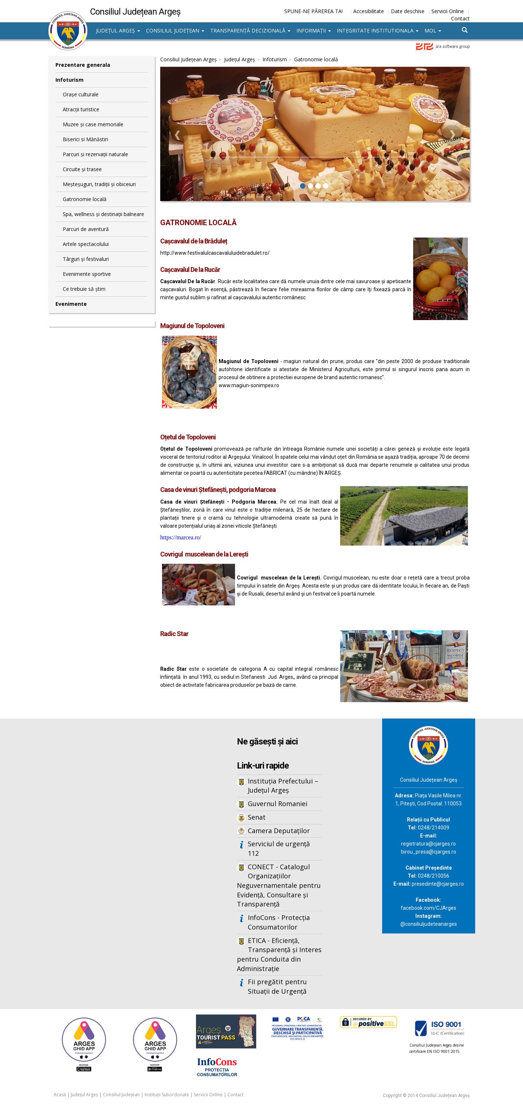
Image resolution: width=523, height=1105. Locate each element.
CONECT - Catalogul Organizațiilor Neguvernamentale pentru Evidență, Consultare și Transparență (279, 885)
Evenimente (71, 303)
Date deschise (407, 11)
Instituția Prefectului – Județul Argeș (283, 786)
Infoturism (69, 79)
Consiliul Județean (175, 30)
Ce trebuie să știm (84, 288)
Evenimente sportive (87, 273)
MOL (432, 30)
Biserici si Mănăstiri (85, 139)
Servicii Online (447, 11)
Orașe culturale (81, 94)
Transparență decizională (250, 30)
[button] (178, 135)
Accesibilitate (368, 11)
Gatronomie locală (85, 199)
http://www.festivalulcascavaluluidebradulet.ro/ (215, 253)
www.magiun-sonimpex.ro (249, 385)
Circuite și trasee (82, 169)
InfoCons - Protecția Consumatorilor (279, 922)
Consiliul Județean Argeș (188, 59)
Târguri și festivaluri (86, 258)
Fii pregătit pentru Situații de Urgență (277, 986)
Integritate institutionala (378, 30)
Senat (257, 817)
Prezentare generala (82, 64)
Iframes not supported (119, 838)
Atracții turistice (81, 109)
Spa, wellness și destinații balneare (103, 214)
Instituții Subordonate (167, 1094)
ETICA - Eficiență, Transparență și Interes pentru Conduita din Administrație (279, 954)
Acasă (60, 1094)
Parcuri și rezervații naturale (95, 154)
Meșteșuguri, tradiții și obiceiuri (99, 184)
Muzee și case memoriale (93, 124)
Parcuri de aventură (86, 229)
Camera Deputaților (279, 830)
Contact (460, 18)
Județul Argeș (118, 30)
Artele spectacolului (86, 243)
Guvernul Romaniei (277, 803)
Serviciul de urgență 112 (279, 848)
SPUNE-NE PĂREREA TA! (313, 11)
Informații (313, 30)
